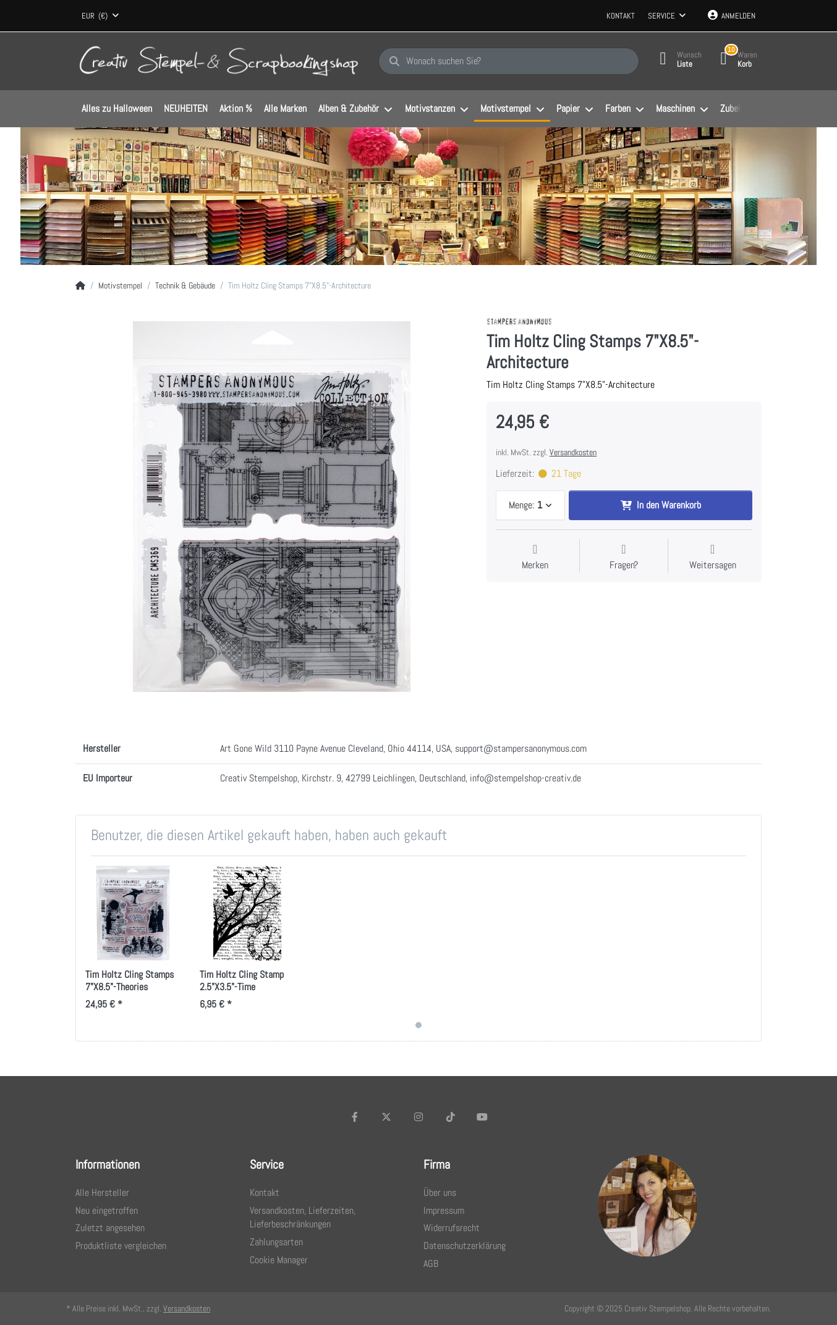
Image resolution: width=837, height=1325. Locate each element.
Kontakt (620, 16)
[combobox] (100, 16)
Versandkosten (573, 452)
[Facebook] (354, 1116)
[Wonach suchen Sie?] (508, 61)
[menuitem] (116, 109)
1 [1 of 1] (418, 1025)
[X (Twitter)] (387, 1116)
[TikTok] (450, 1116)
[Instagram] (418, 1116)
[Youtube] (482, 1116)
